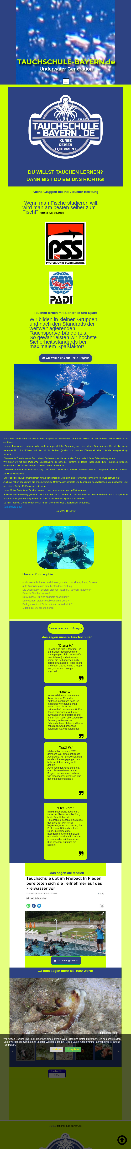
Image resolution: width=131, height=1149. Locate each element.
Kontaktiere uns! (12, 506)
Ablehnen (56, 1049)
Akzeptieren (73, 1049)
